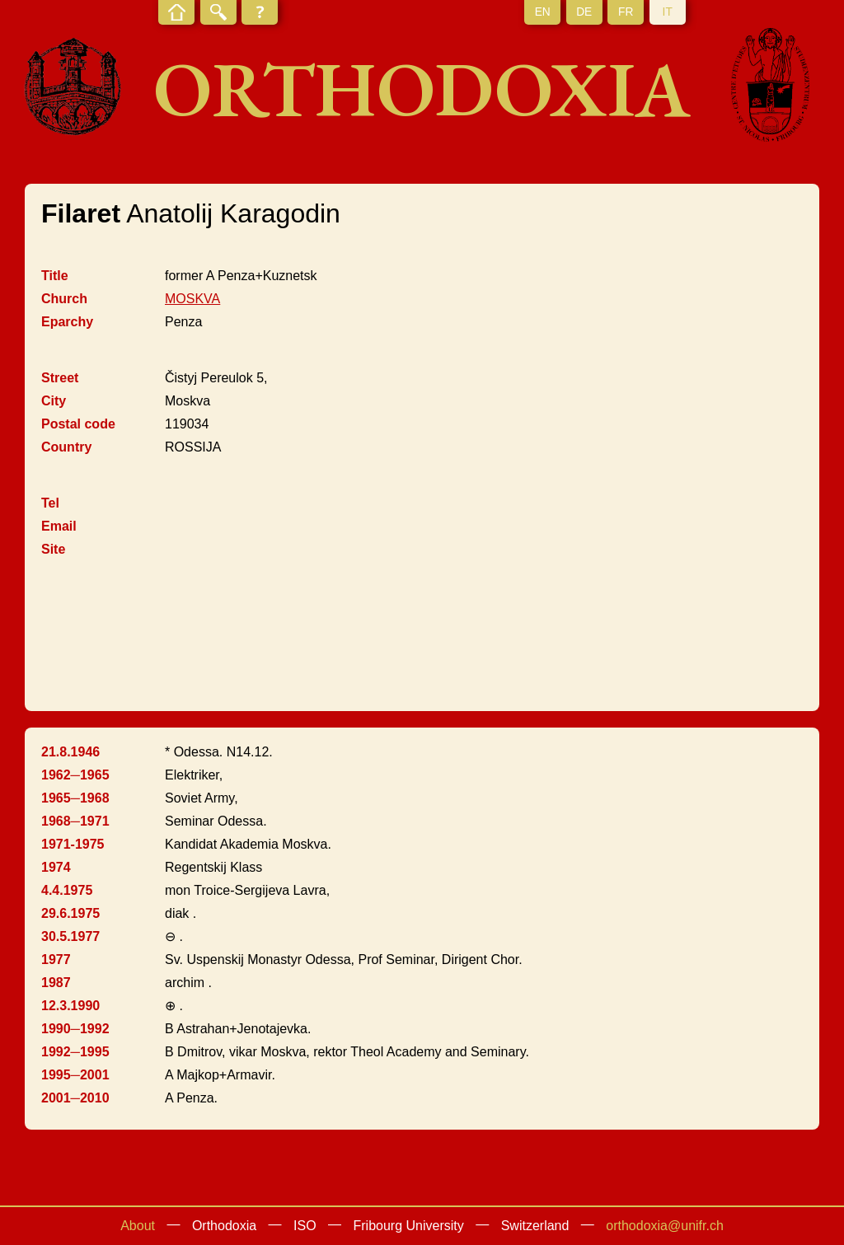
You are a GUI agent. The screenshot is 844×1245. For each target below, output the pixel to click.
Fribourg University (409, 1226)
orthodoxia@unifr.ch (665, 1226)
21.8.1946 (70, 752)
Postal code (78, 424)
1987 (56, 983)
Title (54, 276)
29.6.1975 (70, 913)
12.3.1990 (70, 1006)
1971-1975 (73, 844)
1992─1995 (75, 1052)
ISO (304, 1226)
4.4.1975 (66, 890)
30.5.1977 (70, 936)
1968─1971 (75, 821)
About (137, 1226)
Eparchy (67, 322)
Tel (50, 503)
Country (66, 447)
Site (53, 549)
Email (59, 526)
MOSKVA (192, 299)
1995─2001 (75, 1075)
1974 (56, 867)
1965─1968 (75, 798)
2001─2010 (75, 1098)
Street (59, 378)
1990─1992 (75, 1029)
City (53, 401)
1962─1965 (75, 775)
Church (64, 299)
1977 (56, 959)
